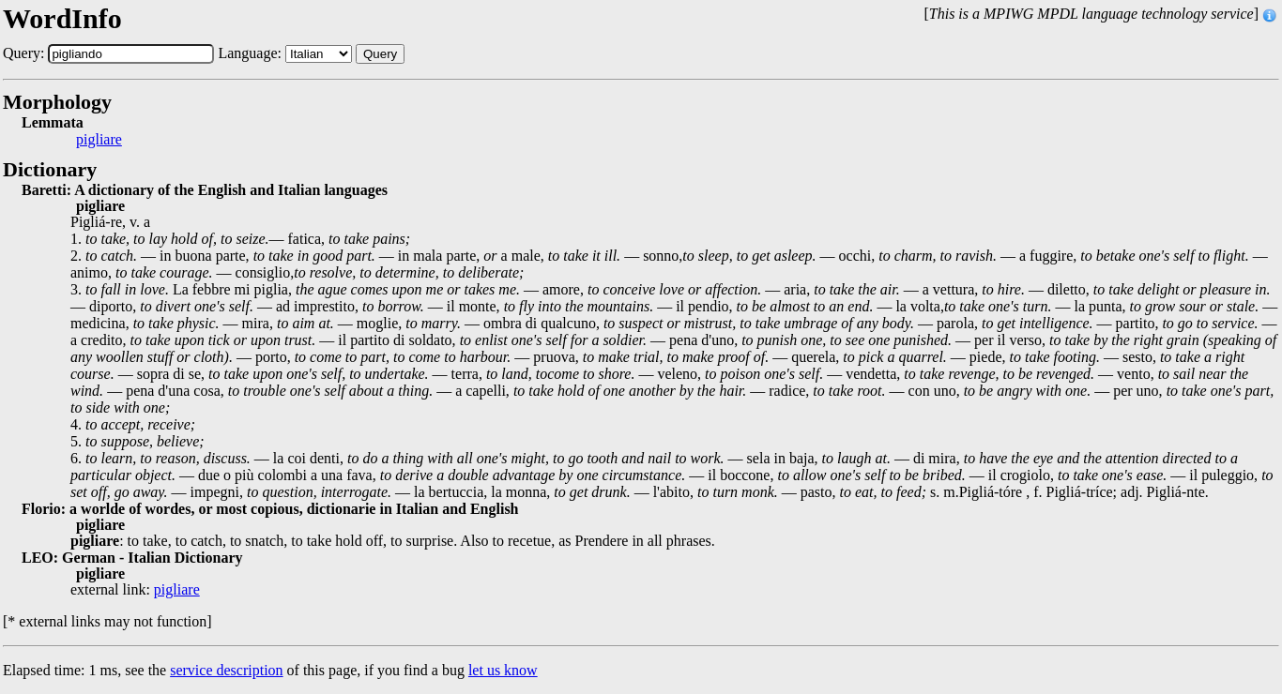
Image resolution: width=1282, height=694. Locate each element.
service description (226, 670)
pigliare (99, 139)
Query (380, 54)
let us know (503, 670)
